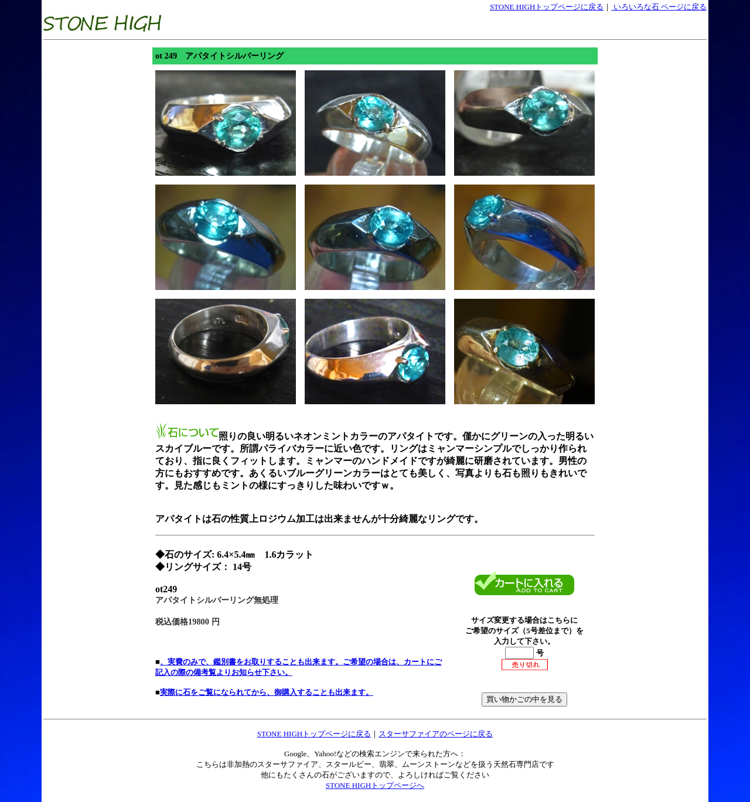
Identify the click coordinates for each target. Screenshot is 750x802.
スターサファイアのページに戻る (436, 733)
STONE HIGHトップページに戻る (547, 6)
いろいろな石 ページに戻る (659, 6)
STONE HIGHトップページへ (375, 785)
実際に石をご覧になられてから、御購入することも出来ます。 (266, 692)
